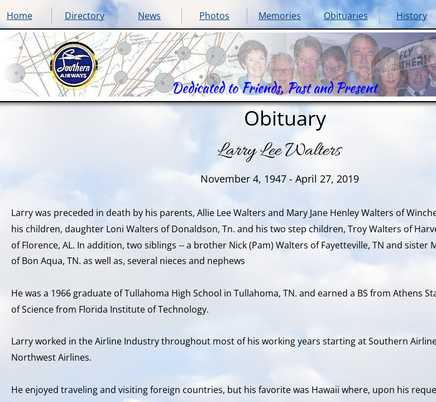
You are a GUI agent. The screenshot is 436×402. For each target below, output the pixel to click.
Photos (214, 15)
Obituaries (346, 15)
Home (19, 15)
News (149, 15)
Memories (279, 15)
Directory (84, 15)
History (411, 15)
